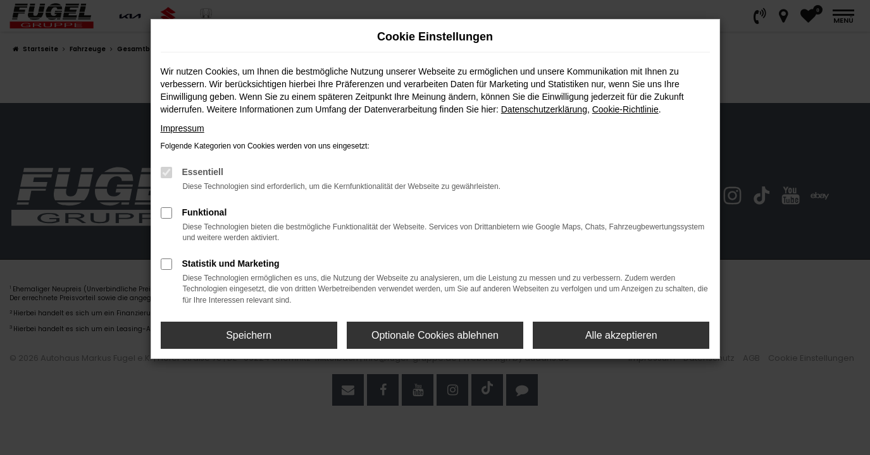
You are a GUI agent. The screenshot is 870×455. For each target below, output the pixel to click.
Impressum (182, 128)
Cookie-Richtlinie (625, 109)
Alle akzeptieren (621, 335)
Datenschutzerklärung (544, 109)
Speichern (248, 335)
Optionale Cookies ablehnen (435, 335)
